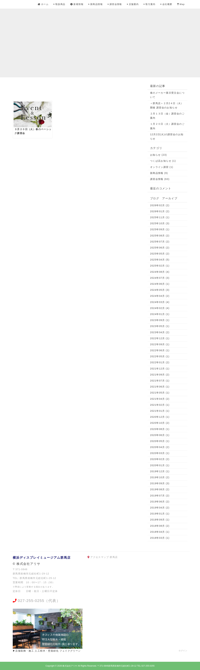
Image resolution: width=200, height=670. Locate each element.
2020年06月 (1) (160, 435)
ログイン (183, 651)
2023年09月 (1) (160, 320)
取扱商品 (59, 4)
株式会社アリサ (69, 666)
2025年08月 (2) (160, 235)
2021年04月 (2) (160, 398)
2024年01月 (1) (160, 314)
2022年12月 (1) (160, 338)
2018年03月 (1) (160, 537)
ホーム (43, 4)
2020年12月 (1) (160, 417)
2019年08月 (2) (160, 489)
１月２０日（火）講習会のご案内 (167, 126)
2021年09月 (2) (160, 374)
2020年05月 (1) (160, 441)
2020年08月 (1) (160, 429)
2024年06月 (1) (160, 284)
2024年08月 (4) (160, 271)
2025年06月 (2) (160, 247)
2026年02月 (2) (160, 205)
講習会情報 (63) (160, 179)
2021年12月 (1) (160, 368)
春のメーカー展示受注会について (167, 94)
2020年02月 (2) (160, 459)
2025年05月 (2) (160, 253)
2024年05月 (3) (160, 290)
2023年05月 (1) (160, 326)
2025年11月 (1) (160, 217)
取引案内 (149, 4)
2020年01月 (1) (160, 465)
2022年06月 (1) (160, 350)
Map (181, 4)
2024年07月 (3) (160, 277)
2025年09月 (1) (160, 229)
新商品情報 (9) (159, 173)
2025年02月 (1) (160, 265)
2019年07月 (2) (160, 495)
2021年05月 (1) (160, 392)
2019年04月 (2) (160, 507)
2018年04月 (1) (160, 531)
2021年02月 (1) (160, 404)
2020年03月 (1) (160, 453)
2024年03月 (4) (160, 302)
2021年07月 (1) (160, 380)
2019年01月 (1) (160, 513)
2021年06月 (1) (160, 386)
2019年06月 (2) (160, 501)
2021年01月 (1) (160, 410)
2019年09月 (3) (160, 483)
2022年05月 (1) (160, 356)
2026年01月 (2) (160, 211)
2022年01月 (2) (160, 362)
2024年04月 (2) (160, 296)
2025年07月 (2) (160, 241)
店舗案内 (133, 4)
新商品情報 (96, 4)
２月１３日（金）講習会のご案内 (167, 115)
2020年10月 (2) (160, 423)
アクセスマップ (99, 557)
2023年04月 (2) (160, 332)
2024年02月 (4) (160, 308)
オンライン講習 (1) (161, 167)
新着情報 (76, 4)
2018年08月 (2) (160, 525)
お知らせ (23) (158, 154)
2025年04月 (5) (160, 259)
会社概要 (166, 4)
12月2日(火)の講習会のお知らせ (166, 136)
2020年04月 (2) (160, 447)
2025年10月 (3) (160, 223)
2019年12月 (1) (160, 471)
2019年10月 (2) (160, 477)
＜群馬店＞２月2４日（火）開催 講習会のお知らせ (166, 105)
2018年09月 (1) (160, 519)
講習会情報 (115, 4)
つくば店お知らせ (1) (163, 160)
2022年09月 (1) (160, 344)
